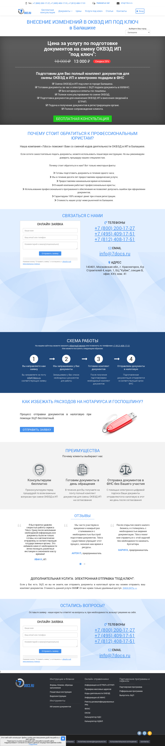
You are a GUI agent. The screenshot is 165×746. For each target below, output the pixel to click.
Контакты (122, 10)
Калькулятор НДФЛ (94, 721)
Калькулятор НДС (93, 717)
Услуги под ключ (93, 10)
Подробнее (33, 744)
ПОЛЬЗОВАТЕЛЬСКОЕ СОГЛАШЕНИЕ (123, 742)
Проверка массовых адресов (98, 689)
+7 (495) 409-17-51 (59, 3)
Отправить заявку (37, 429)
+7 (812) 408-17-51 (77, 3)
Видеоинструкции (58, 696)
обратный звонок (77, 345)
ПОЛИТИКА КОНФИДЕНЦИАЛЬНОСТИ (92, 742)
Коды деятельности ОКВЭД (97, 693)
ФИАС (87, 708)
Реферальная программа (131, 691)
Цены (79, 10)
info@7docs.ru (126, 3)
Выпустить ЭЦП (126, 695)
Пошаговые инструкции (61, 692)
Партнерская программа (130, 687)
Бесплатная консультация (82, 118)
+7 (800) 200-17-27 (41, 3)
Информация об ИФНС (95, 697)
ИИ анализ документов (60, 706)
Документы (65, 10)
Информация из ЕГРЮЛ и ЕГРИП (99, 685)
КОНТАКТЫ (145, 742)
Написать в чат (103, 3)
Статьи (109, 10)
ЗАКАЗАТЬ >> (130, 588)
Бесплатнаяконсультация (47, 11)
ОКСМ (87, 712)
